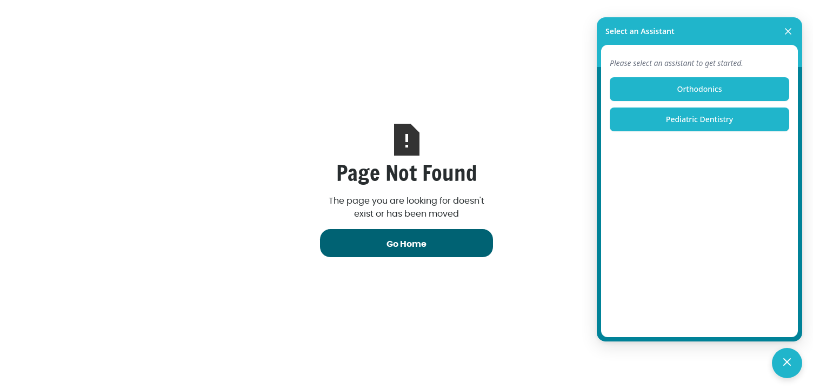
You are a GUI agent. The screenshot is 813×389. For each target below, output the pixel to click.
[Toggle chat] (787, 363)
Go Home (406, 244)
